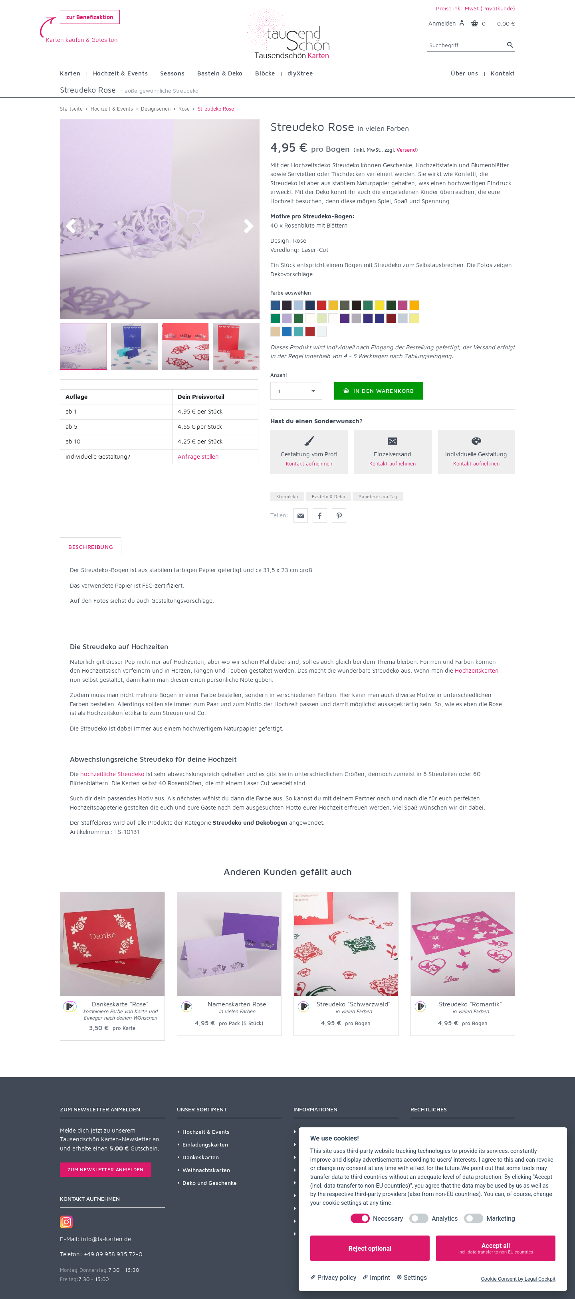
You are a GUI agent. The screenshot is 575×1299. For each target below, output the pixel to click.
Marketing (500, 1218)
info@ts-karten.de (106, 1239)
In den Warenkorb (378, 390)
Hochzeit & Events (206, 1131)
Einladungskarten (205, 1144)
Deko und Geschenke (209, 1182)
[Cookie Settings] (412, 1278)
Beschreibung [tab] (90, 546)
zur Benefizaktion (89, 17)
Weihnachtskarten (206, 1169)
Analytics (445, 1218)
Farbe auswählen (290, 292)
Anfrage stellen (198, 456)
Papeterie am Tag (378, 496)
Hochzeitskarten (477, 670)
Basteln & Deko (328, 496)
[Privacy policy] (333, 1278)
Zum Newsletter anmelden (105, 1169)
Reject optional (369, 1248)
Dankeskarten (200, 1157)
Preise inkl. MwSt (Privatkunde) (475, 8)
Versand (406, 150)
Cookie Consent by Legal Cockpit (518, 1279)
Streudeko (287, 496)
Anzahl (278, 375)
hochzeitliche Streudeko (112, 773)
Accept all (496, 1248)
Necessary (388, 1218)
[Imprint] (376, 1278)
